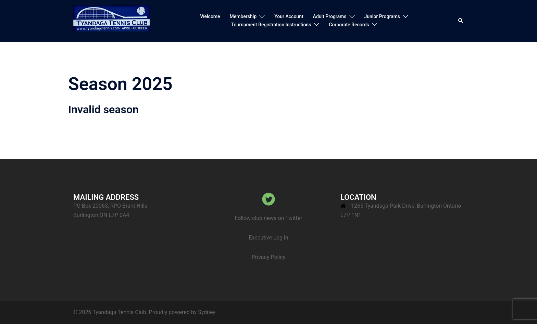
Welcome (210, 16)
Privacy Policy (269, 257)
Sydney (206, 312)
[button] (461, 21)
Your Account (288, 16)
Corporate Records (349, 24)
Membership (243, 16)
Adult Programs (330, 16)
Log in (280, 237)
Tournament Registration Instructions (271, 24)
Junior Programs (382, 16)
